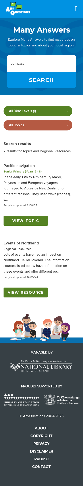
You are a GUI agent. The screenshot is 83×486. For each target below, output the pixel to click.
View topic (25, 221)
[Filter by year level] (38, 111)
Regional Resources (17, 249)
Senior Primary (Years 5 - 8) (23, 171)
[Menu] (76, 8)
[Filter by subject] (38, 125)
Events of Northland (21, 243)
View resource (26, 292)
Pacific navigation (19, 165)
